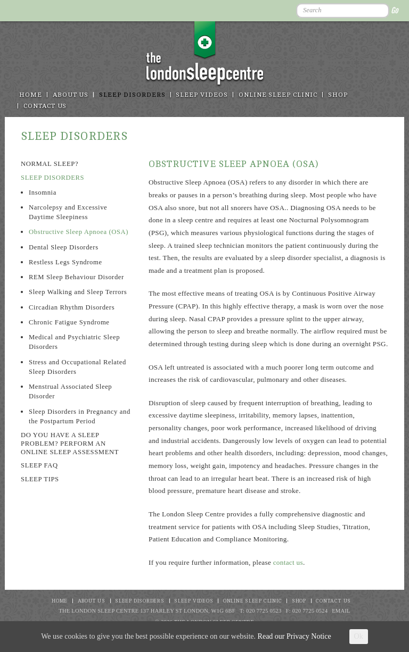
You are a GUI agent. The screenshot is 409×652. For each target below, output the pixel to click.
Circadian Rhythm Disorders (71, 307)
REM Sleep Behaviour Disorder (76, 277)
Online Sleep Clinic (278, 94)
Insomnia (42, 192)
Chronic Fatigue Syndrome (69, 322)
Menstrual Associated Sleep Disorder (70, 391)
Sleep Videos (201, 94)
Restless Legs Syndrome (65, 262)
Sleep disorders (132, 94)
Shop (338, 94)
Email (341, 611)
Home (30, 94)
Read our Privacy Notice (294, 636)
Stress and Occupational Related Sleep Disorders (77, 366)
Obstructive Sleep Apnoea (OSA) (78, 232)
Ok (358, 636)
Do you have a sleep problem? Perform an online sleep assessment (70, 443)
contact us (288, 562)
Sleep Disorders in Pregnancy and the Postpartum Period (79, 416)
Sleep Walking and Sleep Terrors (78, 292)
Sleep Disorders (52, 177)
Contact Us (45, 106)
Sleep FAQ (39, 465)
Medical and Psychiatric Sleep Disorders (74, 341)
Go (394, 10)
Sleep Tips (40, 479)
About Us (71, 94)
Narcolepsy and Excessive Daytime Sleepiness (68, 212)
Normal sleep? (49, 164)
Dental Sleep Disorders (64, 247)
